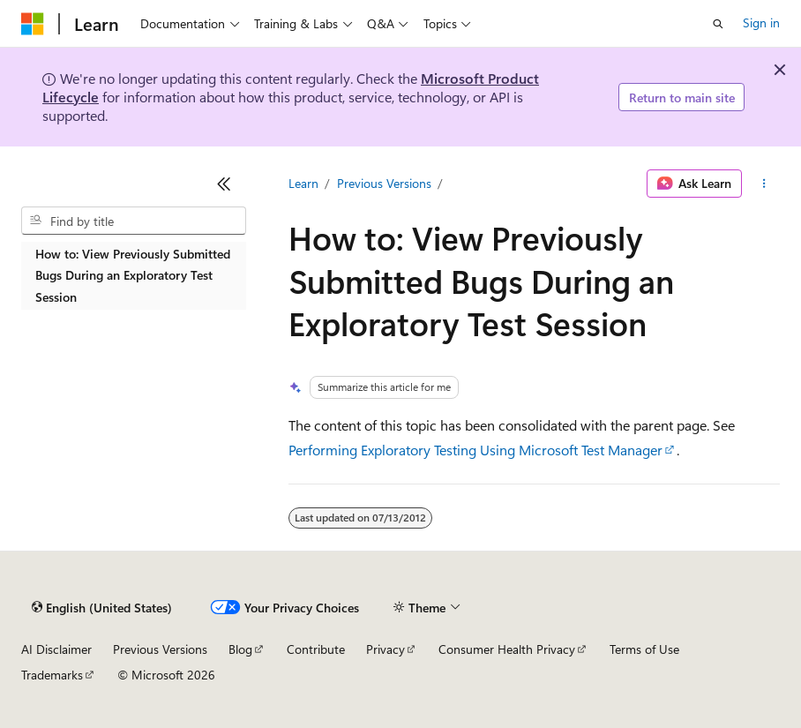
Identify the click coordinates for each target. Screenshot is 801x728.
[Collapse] (224, 183)
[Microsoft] (32, 23)
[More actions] (764, 183)
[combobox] (133, 220)
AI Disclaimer (56, 649)
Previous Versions (384, 183)
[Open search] (718, 24)
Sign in (761, 22)
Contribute (316, 649)
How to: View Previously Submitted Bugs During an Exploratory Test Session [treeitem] (132, 275)
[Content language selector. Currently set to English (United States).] (102, 608)
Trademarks (52, 674)
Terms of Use (644, 649)
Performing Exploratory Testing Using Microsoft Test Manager (475, 449)
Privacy (385, 649)
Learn (303, 183)
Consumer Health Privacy (506, 649)
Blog (240, 649)
